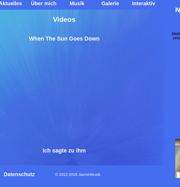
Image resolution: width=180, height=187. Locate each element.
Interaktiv (143, 3)
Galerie (110, 3)
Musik (77, 3)
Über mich (43, 3)
